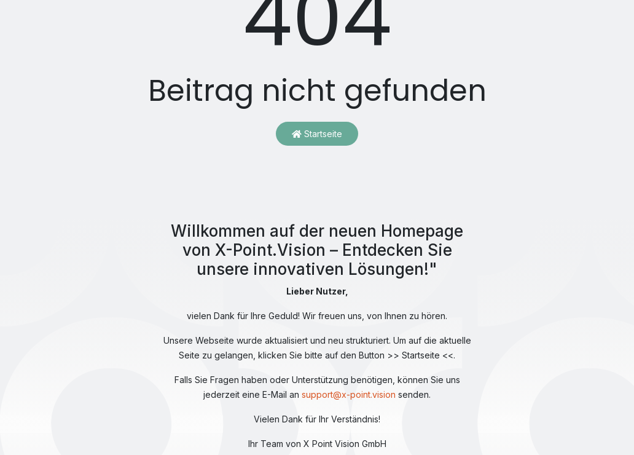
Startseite (317, 134)
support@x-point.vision (349, 394)
